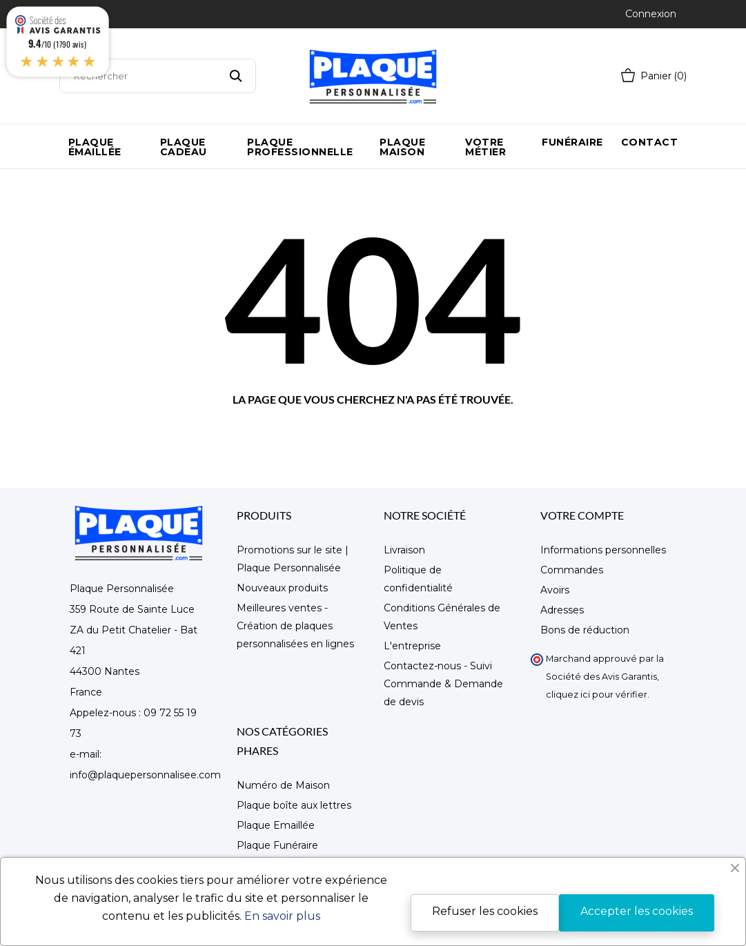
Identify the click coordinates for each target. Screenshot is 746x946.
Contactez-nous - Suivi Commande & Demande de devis (443, 684)
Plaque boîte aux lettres (294, 805)
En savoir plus (282, 916)
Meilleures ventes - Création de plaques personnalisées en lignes (295, 626)
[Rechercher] (157, 76)
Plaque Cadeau (183, 147)
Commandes (571, 570)
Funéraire (572, 142)
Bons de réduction (584, 630)
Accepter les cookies (636, 911)
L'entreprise (412, 646)
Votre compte (582, 515)
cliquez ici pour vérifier (596, 694)
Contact (649, 142)
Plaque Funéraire (277, 845)
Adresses (562, 610)
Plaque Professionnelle (300, 147)
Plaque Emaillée (276, 825)
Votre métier (485, 147)
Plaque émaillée (94, 147)
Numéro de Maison (283, 785)
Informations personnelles (603, 550)
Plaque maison (402, 147)
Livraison (404, 550)
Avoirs (554, 590)
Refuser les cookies (485, 911)
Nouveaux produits (282, 588)
